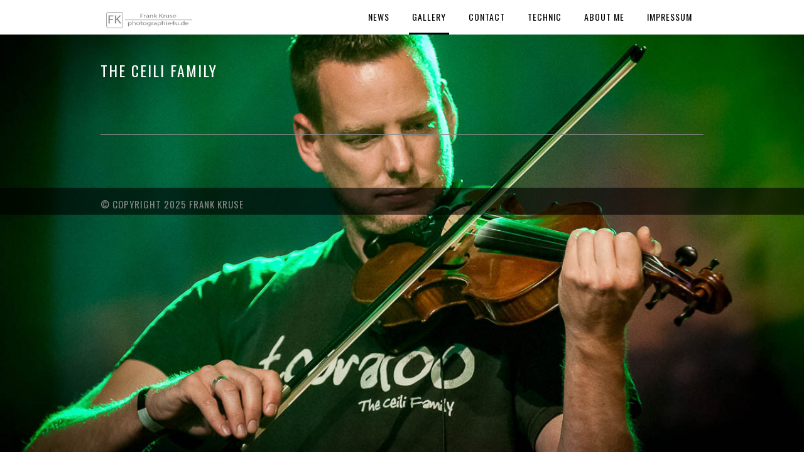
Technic (545, 16)
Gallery (429, 16)
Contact (487, 16)
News (378, 16)
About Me (604, 16)
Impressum (669, 16)
